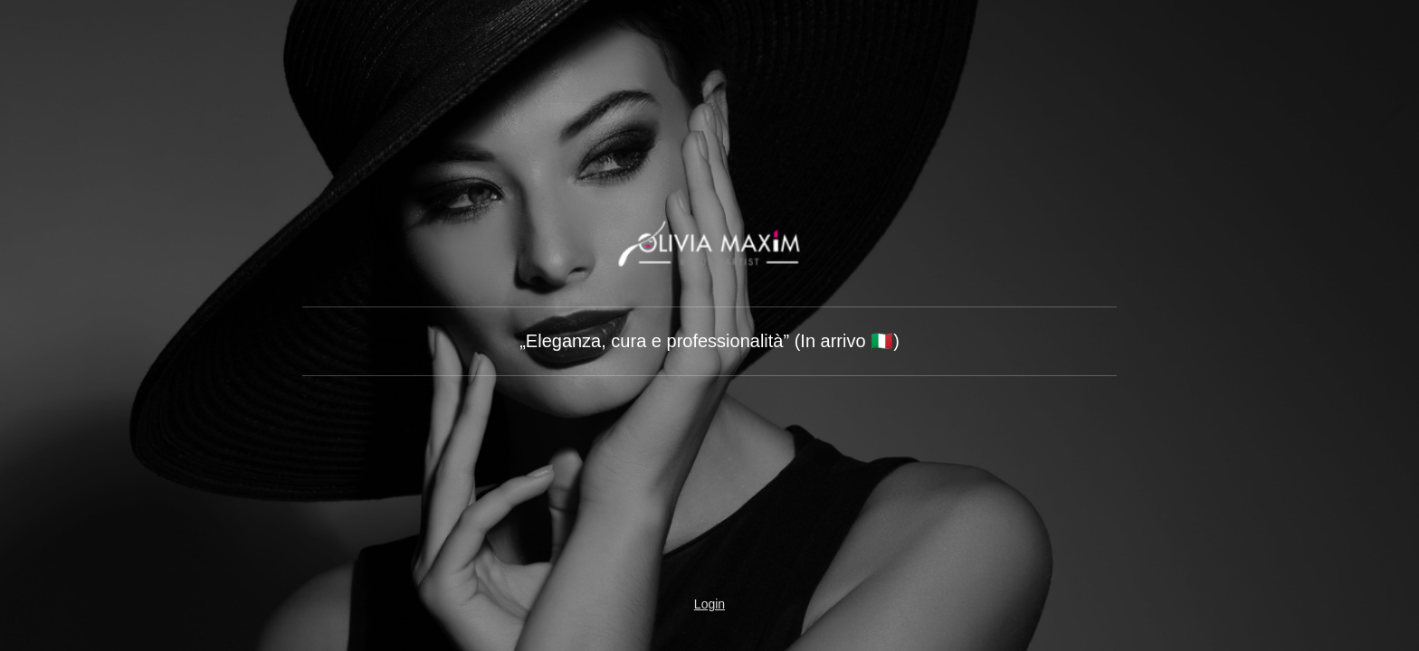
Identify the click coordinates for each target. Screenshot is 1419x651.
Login (709, 604)
